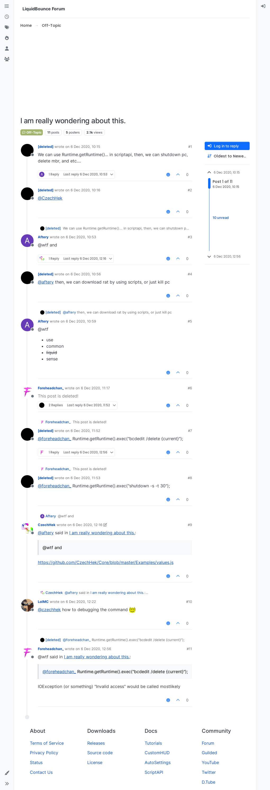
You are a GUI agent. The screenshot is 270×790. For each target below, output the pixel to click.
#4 (190, 274)
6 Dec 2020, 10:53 (81, 237)
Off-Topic (32, 132)
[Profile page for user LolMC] (27, 605)
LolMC (43, 601)
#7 (190, 431)
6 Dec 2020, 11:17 (95, 388)
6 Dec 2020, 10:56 (86, 274)
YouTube (210, 762)
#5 (190, 321)
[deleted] (45, 146)
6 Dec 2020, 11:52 (85, 431)
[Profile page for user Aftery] (27, 240)
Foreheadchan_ (51, 388)
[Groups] (7, 59)
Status (36, 762)
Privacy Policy (44, 752)
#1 (190, 146)
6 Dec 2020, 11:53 (85, 478)
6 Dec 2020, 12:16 (87, 525)
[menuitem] (263, 6)
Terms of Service (47, 743)
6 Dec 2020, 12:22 (81, 601)
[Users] (7, 49)
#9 (190, 525)
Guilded (209, 752)
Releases (96, 743)
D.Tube (208, 782)
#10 (189, 601)
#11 (189, 649)
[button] (7, 773)
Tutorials (153, 743)
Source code (100, 752)
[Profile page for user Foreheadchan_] (27, 391)
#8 (190, 478)
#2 (190, 190)
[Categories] (7, 6)
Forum (208, 743)
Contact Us (41, 772)
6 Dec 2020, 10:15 (85, 146)
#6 (190, 388)
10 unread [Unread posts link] (221, 217)
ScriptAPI (154, 772)
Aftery (43, 237)
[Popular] (7, 38)
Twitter (209, 772)
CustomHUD (157, 752)
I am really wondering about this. (102, 532)
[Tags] (7, 27)
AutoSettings (158, 762)
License (94, 762)
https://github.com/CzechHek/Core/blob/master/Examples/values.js (105, 562)
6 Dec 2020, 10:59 (81, 321)
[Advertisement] (135, 73)
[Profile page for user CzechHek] (27, 528)
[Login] (263, 6)
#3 (190, 237)
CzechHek (47, 525)
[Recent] (7, 17)
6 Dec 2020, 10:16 (85, 190)
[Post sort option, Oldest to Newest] (227, 156)
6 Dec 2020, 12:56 (96, 649)
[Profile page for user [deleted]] (27, 150)
